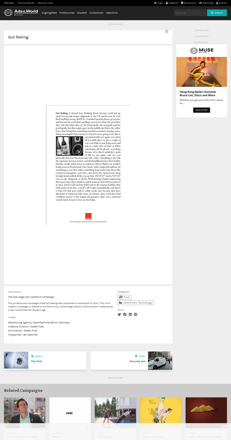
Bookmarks (189, 3)
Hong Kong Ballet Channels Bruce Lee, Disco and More (198, 93)
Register (172, 3)
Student (82, 12)
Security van (137, 361)
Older (140, 356)
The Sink (36, 361)
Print (124, 297)
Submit (221, 3)
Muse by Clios (45, 3)
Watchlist (112, 12)
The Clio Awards (25, 3)
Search (217, 12)
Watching (206, 3)
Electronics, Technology (135, 302)
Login (158, 3)
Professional (66, 12)
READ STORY (202, 110)
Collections (96, 12)
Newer (37, 356)
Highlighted (49, 12)
